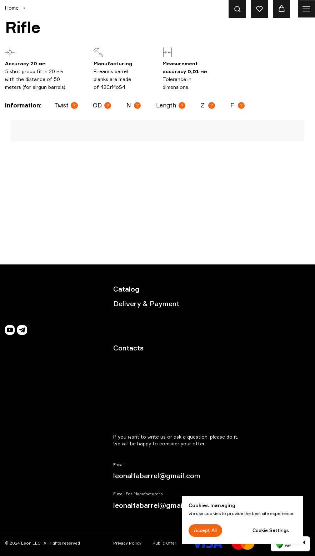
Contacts (128, 348)
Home (12, 8)
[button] (237, 8)
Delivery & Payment (146, 303)
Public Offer (164, 543)
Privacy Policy (127, 543)
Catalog (126, 289)
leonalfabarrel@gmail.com (156, 475)
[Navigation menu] (306, 8)
